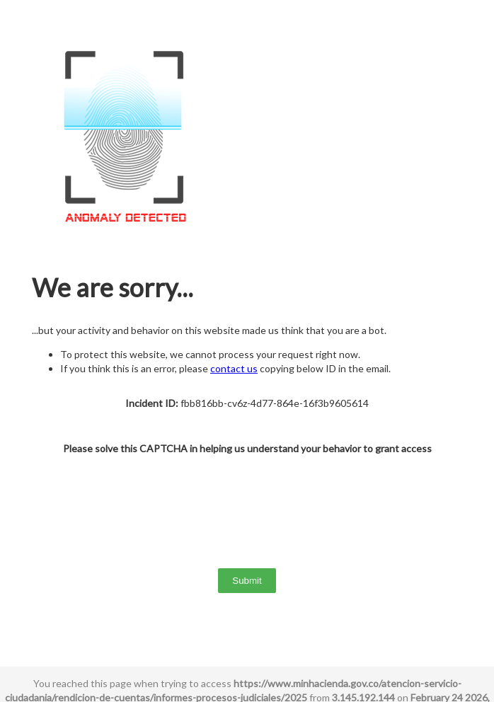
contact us (234, 368)
